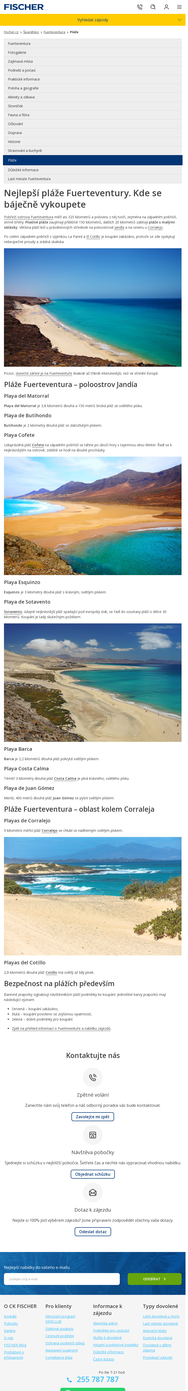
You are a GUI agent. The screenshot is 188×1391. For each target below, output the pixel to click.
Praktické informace (24, 79)
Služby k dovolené (107, 1337)
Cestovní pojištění (59, 1336)
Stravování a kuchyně (25, 150)
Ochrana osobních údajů (65, 1343)
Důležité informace (23, 169)
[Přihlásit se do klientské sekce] (166, 7)
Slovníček (15, 106)
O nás (8, 1337)
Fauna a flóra (18, 114)
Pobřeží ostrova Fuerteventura (28, 217)
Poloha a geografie (23, 88)
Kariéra (9, 1330)
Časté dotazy (103, 1359)
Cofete (38, 445)
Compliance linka (58, 1357)
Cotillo (51, 972)
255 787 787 (97, 1379)
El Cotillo (93, 236)
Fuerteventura (19, 43)
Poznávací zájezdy (157, 1357)
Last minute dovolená (160, 1323)
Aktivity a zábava (21, 97)
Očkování (15, 123)
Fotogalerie (17, 52)
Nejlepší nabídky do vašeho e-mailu (37, 1267)
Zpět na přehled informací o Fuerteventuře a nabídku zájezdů (61, 1028)
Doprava (15, 132)
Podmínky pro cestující (111, 1330)
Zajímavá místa (20, 61)
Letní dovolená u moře (161, 1316)
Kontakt (10, 1316)
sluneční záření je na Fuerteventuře (44, 373)
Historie (14, 141)
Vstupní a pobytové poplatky (115, 1344)
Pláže (12, 160)
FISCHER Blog (15, 1345)
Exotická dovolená (157, 1337)
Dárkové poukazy (59, 1328)
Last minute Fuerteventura (29, 178)
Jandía (119, 227)
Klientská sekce (105, 1323)
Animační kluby (155, 1330)
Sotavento (13, 611)
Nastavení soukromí (61, 1350)
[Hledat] (152, 7)
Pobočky (11, 1323)
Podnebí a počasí (21, 70)
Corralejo (155, 227)
